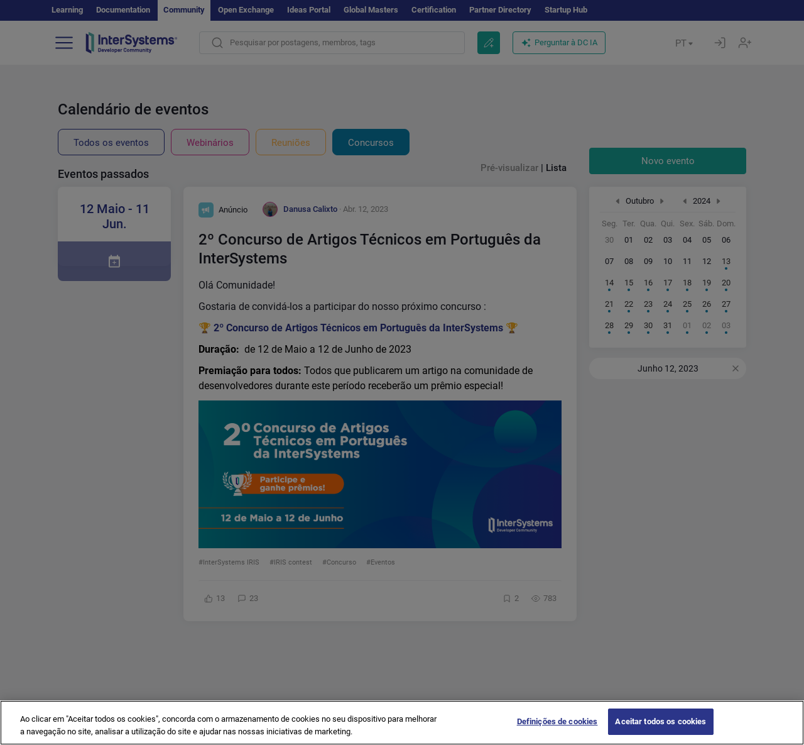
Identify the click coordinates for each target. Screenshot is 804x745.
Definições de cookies (557, 729)
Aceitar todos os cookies (660, 729)
